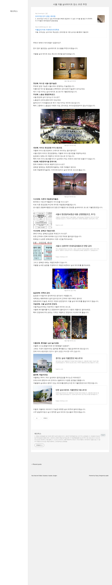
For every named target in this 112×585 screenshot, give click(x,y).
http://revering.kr (40, 13)
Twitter (40, 475)
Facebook (45, 475)
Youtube (50, 475)
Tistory (96, 475)
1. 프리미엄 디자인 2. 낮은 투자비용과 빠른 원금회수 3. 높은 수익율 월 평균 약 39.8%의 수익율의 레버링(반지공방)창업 (63, 20)
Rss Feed (34, 475)
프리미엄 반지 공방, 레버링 (45, 16)
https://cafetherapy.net (41, 27)
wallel (107, 475)
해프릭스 (14, 11)
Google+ (55, 475)
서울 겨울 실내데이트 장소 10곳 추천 (70, 4)
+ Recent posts (36, 464)
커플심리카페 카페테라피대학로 (47, 30)
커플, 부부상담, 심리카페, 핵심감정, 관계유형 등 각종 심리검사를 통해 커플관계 (61, 32)
